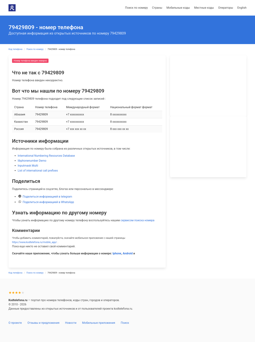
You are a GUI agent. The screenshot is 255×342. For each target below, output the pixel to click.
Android (128, 253)
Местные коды (204, 7)
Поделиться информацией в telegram (47, 196)
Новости (70, 322)
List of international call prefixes (38, 170)
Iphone (116, 253)
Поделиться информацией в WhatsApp (48, 202)
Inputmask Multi (28, 165)
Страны (157, 7)
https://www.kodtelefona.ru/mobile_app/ (34, 242)
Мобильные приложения (98, 322)
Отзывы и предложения (43, 322)
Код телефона (15, 49)
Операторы (225, 7)
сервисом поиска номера (137, 220)
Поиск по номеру (136, 7)
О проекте (15, 322)
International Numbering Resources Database (46, 155)
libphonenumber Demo (32, 160)
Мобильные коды (178, 7)
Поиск (125, 322)
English (241, 7)
